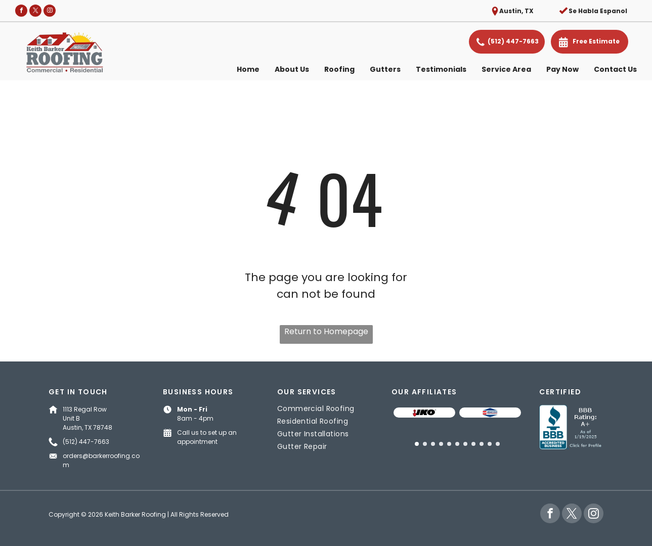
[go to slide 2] (425, 444)
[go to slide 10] (490, 444)
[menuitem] (326, 408)
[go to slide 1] (417, 444)
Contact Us (615, 69)
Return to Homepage (326, 331)
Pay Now (562, 69)
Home (248, 69)
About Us (292, 69)
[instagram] (50, 12)
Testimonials (441, 69)
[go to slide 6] (457, 444)
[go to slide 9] (482, 444)
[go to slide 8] (473, 444)
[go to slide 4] (441, 444)
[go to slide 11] (498, 444)
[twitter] (35, 12)
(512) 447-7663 (86, 441)
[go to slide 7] (465, 444)
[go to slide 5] (449, 444)
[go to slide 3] (433, 444)
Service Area (506, 69)
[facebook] (21, 12)
